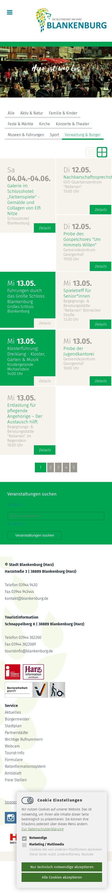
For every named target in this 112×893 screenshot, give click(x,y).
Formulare (14, 759)
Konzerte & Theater (72, 124)
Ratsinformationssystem (25, 766)
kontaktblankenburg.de (26, 598)
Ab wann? (15, 504)
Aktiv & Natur (31, 113)
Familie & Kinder (63, 113)
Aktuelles (13, 712)
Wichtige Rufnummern (24, 739)
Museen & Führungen (26, 135)
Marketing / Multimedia (43, 844)
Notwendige (34, 838)
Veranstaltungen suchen (34, 535)
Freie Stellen (16, 780)
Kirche (44, 124)
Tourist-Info (14, 753)
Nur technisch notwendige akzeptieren (62, 867)
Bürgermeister (17, 719)
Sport (54, 135)
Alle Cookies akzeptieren (62, 877)
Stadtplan (13, 726)
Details (45, 228)
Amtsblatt (13, 773)
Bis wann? (15, 524)
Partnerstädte (16, 732)
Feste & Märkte (20, 124)
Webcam (12, 746)
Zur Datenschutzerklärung (43, 829)
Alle (11, 113)
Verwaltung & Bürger (83, 135)
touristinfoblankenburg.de (29, 651)
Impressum (14, 802)
